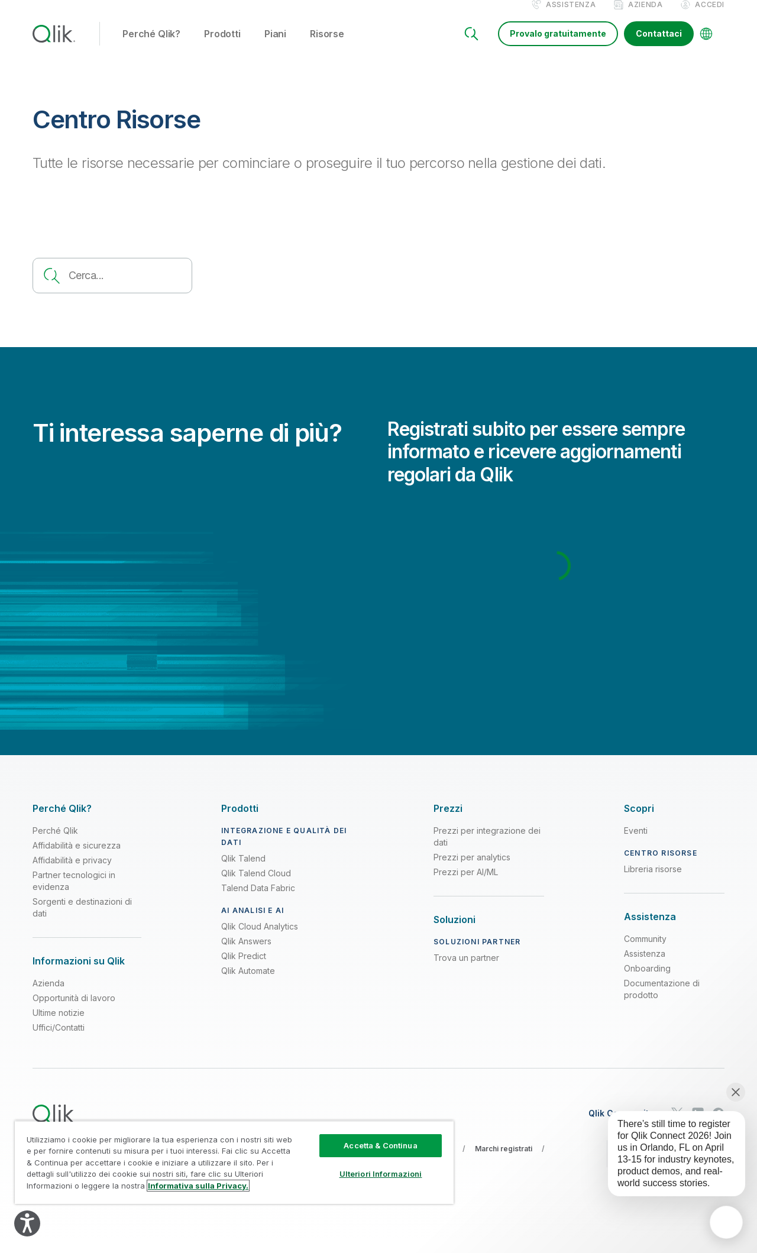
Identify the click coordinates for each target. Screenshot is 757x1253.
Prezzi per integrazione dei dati (487, 849)
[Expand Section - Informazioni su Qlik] (79, 973)
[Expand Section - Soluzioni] (454, 932)
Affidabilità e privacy (72, 872)
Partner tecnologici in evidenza (74, 893)
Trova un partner (466, 970)
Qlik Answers (246, 953)
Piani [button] (275, 46)
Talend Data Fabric (258, 900)
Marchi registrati (503, 1161)
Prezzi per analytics (472, 870)
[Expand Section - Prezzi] (448, 821)
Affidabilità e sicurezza (77, 858)
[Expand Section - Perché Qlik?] (62, 821)
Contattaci (659, 46)
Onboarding (647, 981)
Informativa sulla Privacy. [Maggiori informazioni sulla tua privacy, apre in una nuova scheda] (198, 1185)
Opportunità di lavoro (74, 1010)
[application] (726, 1222)
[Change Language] (706, 46)
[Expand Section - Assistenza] (650, 929)
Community (645, 951)
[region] (234, 1162)
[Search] (471, 46)
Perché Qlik (55, 843)
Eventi (636, 843)
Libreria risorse (653, 881)
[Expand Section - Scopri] (639, 821)
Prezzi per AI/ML (466, 884)
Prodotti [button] (222, 46)
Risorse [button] (327, 46)
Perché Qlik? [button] (151, 46)
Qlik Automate (248, 983)
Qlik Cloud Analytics (259, 939)
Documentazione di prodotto (662, 1001)
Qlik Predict (243, 968)
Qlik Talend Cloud (256, 885)
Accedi (709, 16)
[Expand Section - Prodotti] (239, 821)
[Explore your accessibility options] (27, 1223)
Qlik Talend (243, 871)
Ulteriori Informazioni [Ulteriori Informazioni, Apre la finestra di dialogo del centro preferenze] (380, 1173)
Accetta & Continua (380, 1145)
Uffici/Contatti (59, 1040)
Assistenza (571, 16)
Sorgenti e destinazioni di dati (82, 920)
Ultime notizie (59, 1025)
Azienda (645, 16)
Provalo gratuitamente (558, 46)
